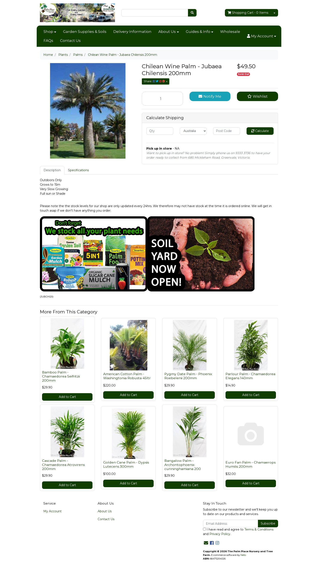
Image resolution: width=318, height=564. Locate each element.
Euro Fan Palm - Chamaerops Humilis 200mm (251, 464)
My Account (52, 511)
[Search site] (192, 13)
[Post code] (226, 131)
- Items (248, 13)
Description (52, 170)
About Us (167, 31)
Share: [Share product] (154, 81)
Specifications (78, 170)
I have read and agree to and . (238, 532)
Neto (243, 554)
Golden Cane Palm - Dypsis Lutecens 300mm (126, 464)
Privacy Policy (219, 534)
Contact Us (70, 40)
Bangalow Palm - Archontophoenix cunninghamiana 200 (182, 465)
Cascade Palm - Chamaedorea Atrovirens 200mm (63, 465)
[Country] (193, 131)
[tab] (52, 170)
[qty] (159, 131)
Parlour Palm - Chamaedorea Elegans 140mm (250, 376)
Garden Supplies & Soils (84, 31)
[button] (261, 36)
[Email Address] (230, 523)
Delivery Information (132, 31)
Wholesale (230, 31)
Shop (48, 31)
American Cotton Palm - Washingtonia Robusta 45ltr (127, 376)
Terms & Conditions (258, 529)
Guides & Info (198, 31)
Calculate (260, 131)
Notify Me (209, 96)
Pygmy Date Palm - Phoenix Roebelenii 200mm (188, 376)
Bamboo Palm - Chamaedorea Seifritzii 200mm (61, 376)
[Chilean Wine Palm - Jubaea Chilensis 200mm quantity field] (162, 99)
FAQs (48, 40)
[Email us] (206, 543)
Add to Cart (67, 397)
